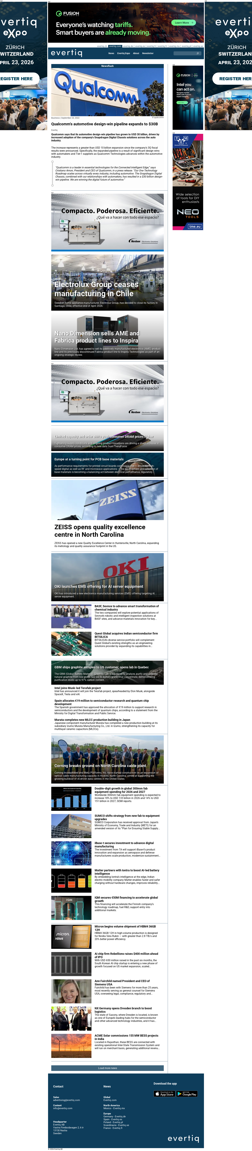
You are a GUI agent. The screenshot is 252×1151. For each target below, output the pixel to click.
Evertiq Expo (123, 53)
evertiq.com (115, 46)
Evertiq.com (110, 1100)
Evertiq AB (66, 53)
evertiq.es (140, 46)
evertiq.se (198, 46)
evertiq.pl (186, 46)
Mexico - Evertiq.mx (114, 1108)
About (136, 53)
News (111, 53)
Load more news (107, 1068)
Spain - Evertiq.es (113, 1119)
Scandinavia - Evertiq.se (116, 1125)
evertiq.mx (174, 46)
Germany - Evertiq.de (115, 1116)
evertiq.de (128, 46)
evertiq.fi (151, 46)
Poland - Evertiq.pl (113, 1122)
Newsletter (147, 53)
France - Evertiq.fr (113, 1128)
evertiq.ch (102, 46)
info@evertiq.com (62, 1108)
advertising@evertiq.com (66, 1100)
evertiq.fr (162, 46)
